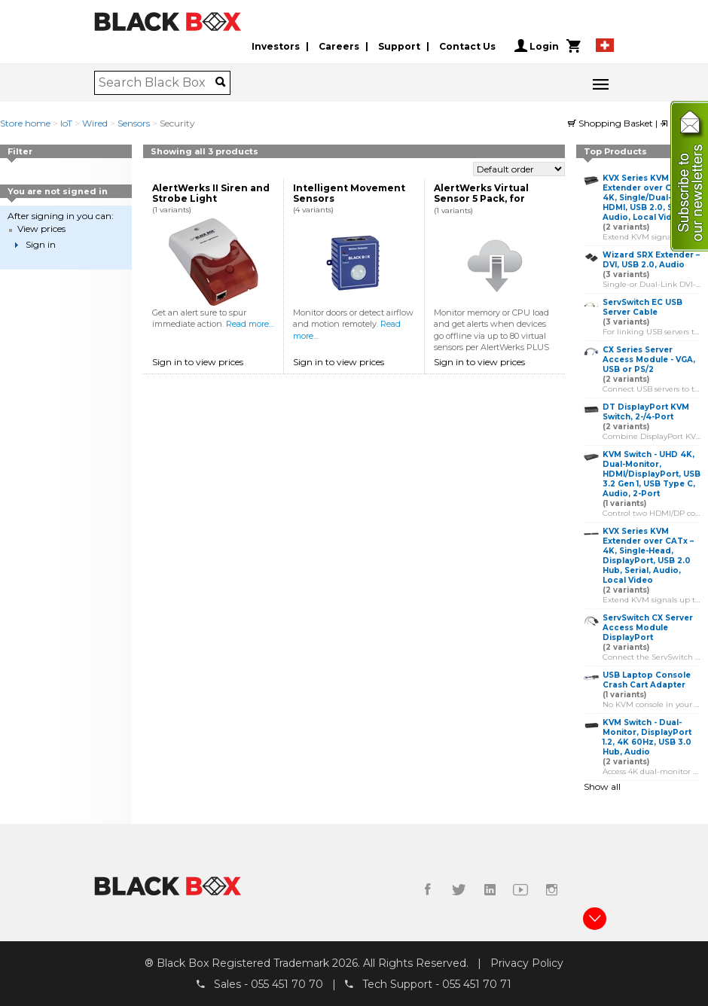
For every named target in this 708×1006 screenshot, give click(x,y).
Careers (339, 46)
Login (536, 46)
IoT (66, 123)
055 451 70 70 (287, 984)
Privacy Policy (526, 963)
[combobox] (157, 82)
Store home (25, 123)
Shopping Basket (611, 123)
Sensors (133, 123)
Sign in (41, 244)
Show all (602, 786)
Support (399, 46)
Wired (95, 123)
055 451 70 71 (476, 984)
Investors (276, 46)
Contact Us (467, 46)
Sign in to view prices (197, 361)
